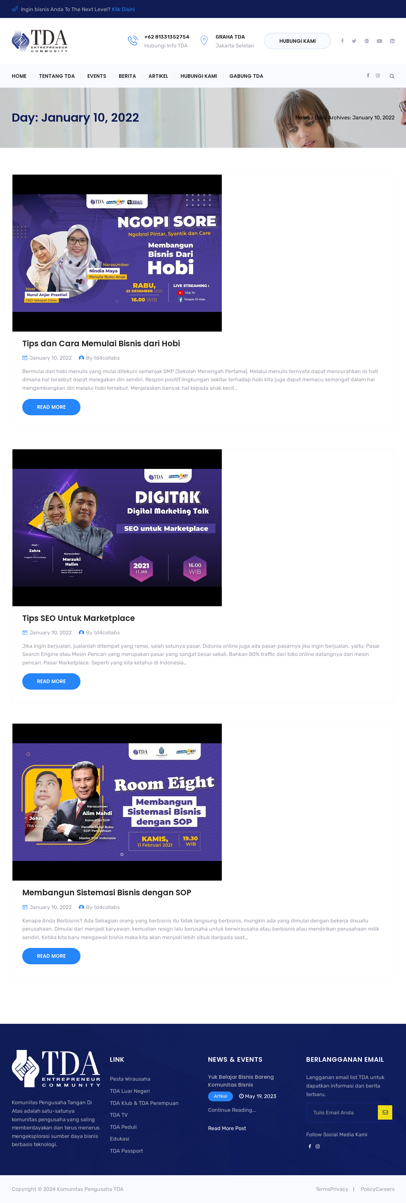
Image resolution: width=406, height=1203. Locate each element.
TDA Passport (126, 1151)
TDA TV (119, 1115)
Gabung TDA (246, 76)
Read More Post (227, 1128)
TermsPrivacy (332, 1189)
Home (19, 76)
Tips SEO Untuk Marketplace (78, 618)
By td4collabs (103, 358)
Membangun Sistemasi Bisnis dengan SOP (106, 892)
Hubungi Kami (297, 41)
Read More (51, 407)
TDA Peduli (123, 1127)
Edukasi (119, 1139)
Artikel (158, 76)
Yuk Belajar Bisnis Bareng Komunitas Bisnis (241, 1081)
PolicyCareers (378, 1189)
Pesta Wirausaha (130, 1079)
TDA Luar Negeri (130, 1091)
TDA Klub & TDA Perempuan (144, 1103)
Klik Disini (123, 9)
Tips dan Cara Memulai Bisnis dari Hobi (101, 343)
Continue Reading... (232, 1110)
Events (96, 76)
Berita (127, 76)
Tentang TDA (57, 76)
